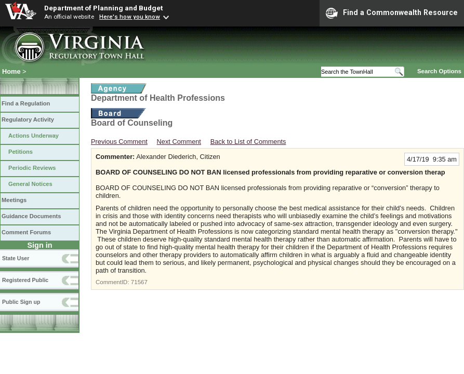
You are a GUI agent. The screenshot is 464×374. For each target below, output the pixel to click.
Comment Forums (26, 232)
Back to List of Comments (248, 141)
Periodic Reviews (32, 168)
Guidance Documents (31, 216)
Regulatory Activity (28, 119)
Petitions (20, 152)
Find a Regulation (26, 103)
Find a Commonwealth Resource (392, 13)
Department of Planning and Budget (103, 8)
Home (11, 71)
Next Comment (179, 141)
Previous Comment (119, 141)
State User (15, 258)
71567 (139, 282)
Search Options (439, 71)
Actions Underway (33, 135)
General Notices (30, 184)
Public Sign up (21, 302)
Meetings (14, 200)
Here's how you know (129, 16)
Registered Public (25, 280)
